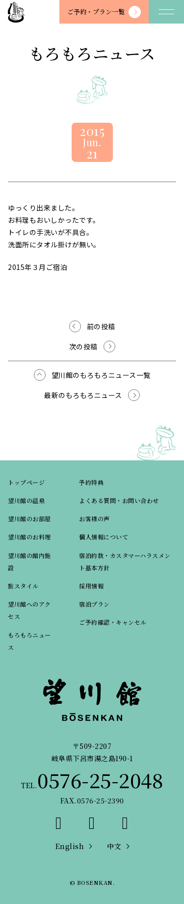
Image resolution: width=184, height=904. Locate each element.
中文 (114, 846)
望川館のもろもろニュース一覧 (101, 375)
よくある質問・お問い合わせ (119, 500)
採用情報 (91, 586)
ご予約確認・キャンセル (113, 622)
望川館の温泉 (26, 500)
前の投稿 (101, 326)
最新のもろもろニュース (83, 395)
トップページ (26, 482)
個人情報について (103, 536)
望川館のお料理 (29, 536)
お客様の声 (94, 518)
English (69, 846)
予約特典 (91, 482)
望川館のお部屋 (29, 518)
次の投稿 (83, 346)
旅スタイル (23, 586)
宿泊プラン (94, 604)
